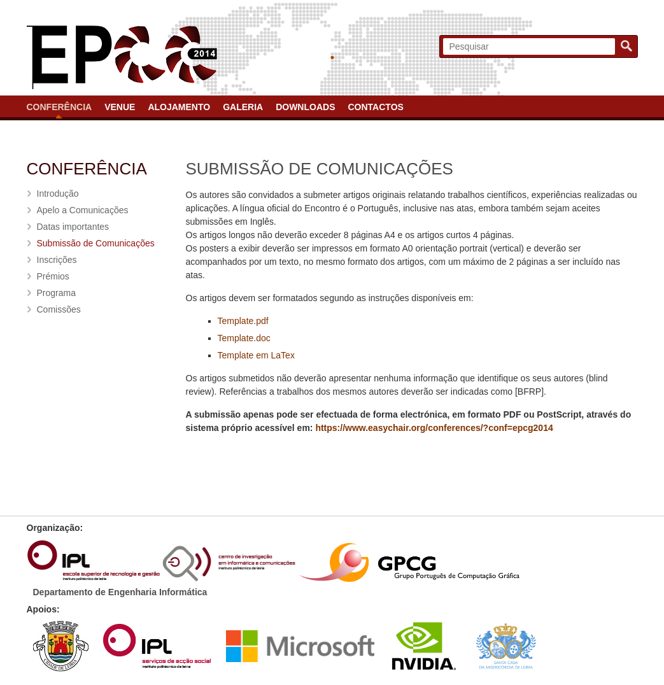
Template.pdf (243, 321)
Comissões (59, 309)
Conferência (59, 107)
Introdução (58, 193)
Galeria (243, 107)
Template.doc (244, 338)
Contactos (375, 107)
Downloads (305, 107)
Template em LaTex (256, 355)
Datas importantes (73, 227)
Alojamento (179, 107)
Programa (56, 293)
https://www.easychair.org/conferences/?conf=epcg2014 (434, 428)
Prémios (53, 276)
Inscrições (57, 260)
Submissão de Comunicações (96, 243)
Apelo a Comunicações (83, 210)
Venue (119, 107)
